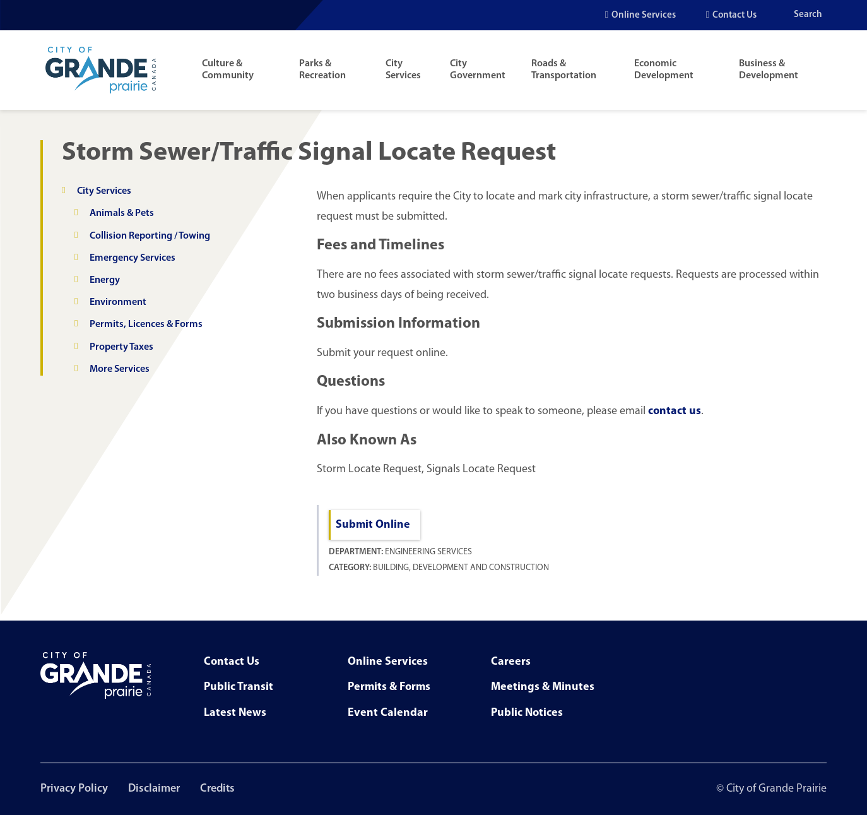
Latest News (235, 713)
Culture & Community (228, 70)
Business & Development (768, 70)
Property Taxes (121, 347)
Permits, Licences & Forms (146, 324)
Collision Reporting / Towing (150, 236)
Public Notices (527, 713)
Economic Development (663, 70)
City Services (403, 70)
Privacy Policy (74, 789)
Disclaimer (154, 789)
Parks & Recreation (322, 70)
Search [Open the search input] (808, 15)
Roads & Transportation (563, 70)
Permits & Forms (389, 687)
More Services (120, 369)
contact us (674, 411)
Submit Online (373, 525)
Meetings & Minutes (542, 687)
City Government (477, 70)
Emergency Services (132, 258)
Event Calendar (388, 713)
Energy (105, 280)
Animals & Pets (122, 213)
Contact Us (734, 15)
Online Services (643, 15)
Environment (118, 302)
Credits (217, 789)
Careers (511, 662)
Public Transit (238, 687)
